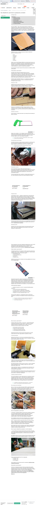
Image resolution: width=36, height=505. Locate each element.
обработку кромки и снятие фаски (22, 471)
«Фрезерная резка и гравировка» (29, 247)
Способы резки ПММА (16, 17)
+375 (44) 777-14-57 (14, 469)
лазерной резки (31, 470)
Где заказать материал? (17, 23)
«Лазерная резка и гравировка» (18, 222)
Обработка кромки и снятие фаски (18, 22)
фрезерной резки (13, 471)
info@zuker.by (30, 469)
